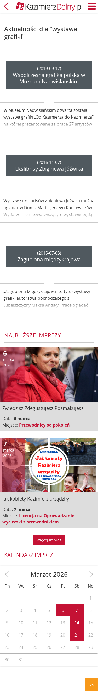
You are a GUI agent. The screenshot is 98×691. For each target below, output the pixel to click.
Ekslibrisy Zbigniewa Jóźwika (49, 168)
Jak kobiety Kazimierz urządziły (35, 499)
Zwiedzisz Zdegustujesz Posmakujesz (42, 408)
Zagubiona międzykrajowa (49, 259)
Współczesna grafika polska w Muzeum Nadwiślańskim (49, 78)
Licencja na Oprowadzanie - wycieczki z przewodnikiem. (39, 519)
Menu (91, 6)
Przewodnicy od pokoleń (44, 425)
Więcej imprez (49, 540)
